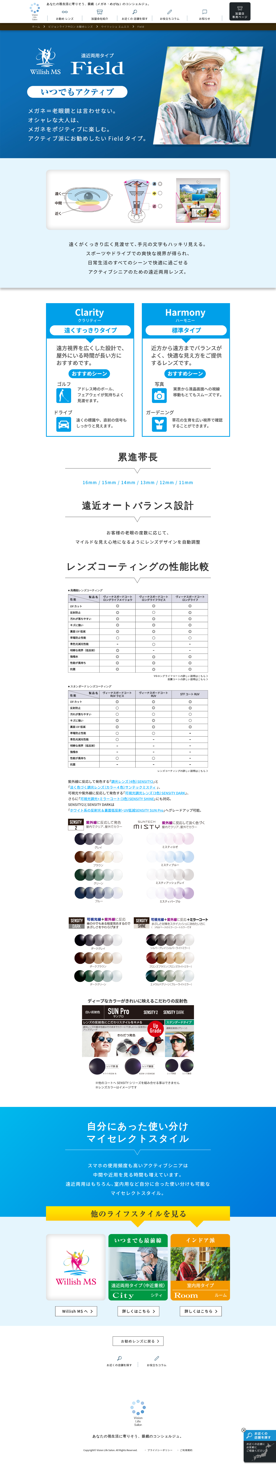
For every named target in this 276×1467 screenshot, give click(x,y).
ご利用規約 (185, 1450)
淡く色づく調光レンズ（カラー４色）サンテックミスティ (113, 787)
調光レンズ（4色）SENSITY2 (132, 781)
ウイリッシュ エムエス (115, 26)
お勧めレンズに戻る (138, 1341)
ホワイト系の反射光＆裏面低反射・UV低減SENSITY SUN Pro (116, 810)
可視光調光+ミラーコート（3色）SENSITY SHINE (117, 798)
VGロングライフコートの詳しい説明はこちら (180, 676)
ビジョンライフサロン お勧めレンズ (70, 26)
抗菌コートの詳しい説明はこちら (187, 679)
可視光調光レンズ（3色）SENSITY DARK (155, 792)
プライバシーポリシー (159, 1450)
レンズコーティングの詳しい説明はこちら (182, 771)
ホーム (36, 26)
